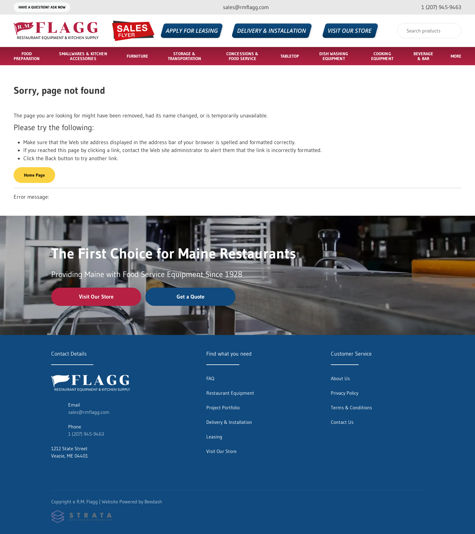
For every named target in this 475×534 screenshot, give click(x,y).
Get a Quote (190, 296)
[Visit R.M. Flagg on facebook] (54, 470)
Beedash (153, 502)
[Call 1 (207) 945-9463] (436, 7)
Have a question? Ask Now (41, 7)
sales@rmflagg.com (88, 412)
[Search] (429, 30)
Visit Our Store (96, 296)
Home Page (34, 175)
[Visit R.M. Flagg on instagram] (66, 470)
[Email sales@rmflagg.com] (241, 7)
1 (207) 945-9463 (86, 434)
